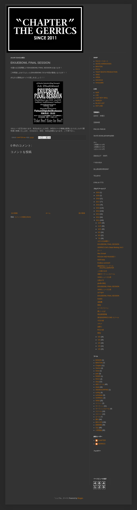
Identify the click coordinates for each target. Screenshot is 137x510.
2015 (98, 208)
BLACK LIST (100, 103)
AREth (98, 77)
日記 (97, 428)
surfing (98, 392)
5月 (99, 340)
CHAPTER (102, 440)
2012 (98, 217)
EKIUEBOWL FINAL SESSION (108, 244)
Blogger (80, 498)
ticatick (99, 299)
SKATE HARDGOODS (103, 64)
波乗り (99, 327)
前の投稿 (82, 213)
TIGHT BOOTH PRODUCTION (106, 72)
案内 (97, 419)
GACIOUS (99, 80)
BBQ (99, 305)
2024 (98, 192)
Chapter (98, 365)
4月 (99, 343)
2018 (98, 199)
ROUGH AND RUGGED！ (106, 257)
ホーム (48, 213)
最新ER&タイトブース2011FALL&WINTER (105, 267)
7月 (99, 238)
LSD (97, 95)
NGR (97, 92)
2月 (99, 349)
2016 (98, 205)
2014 (98, 211)
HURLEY (99, 101)
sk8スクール (100, 384)
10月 (100, 229)
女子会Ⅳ (100, 293)
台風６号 (100, 280)
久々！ (99, 250)
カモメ (99, 324)
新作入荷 (99, 422)
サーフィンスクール (103, 409)
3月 (99, 346)
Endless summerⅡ (103, 263)
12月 (100, 223)
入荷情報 (99, 430)
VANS (98, 75)
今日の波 (100, 320)
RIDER (98, 376)
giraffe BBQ (101, 283)
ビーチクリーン (103, 308)
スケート (99, 414)
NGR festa (101, 260)
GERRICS (101, 444)
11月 (100, 226)
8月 (99, 235)
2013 (98, 214)
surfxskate (99, 395)
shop (97, 382)
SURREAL (99, 398)
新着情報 (99, 425)
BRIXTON (99, 67)
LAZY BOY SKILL (102, 98)
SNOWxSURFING (102, 390)
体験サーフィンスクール (106, 274)
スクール (99, 411)
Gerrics (98, 368)
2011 (98, 220)
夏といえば (101, 311)
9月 (99, 232)
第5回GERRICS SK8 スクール (108, 317)
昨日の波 (100, 330)
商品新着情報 (102, 314)
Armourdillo (100, 83)
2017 (98, 202)
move (97, 371)
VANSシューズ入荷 (104, 277)
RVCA (98, 69)
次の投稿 (14, 213)
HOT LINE (99, 106)
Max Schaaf (101, 253)
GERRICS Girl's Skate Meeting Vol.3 (110, 247)
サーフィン (99, 406)
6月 (99, 337)
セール (98, 417)
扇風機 (99, 302)
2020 (98, 195)
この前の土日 (102, 271)
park (97, 374)
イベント (99, 403)
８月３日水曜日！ (103, 241)
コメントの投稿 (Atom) (23, 217)
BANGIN (99, 360)
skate (97, 387)
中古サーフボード (102, 61)
